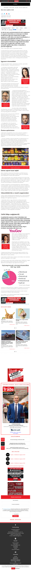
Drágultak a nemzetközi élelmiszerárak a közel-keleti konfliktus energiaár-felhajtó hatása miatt (7, 343)
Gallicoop (12, 304)
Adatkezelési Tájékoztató (7, 508)
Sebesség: (15, 29)
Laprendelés (15, 564)
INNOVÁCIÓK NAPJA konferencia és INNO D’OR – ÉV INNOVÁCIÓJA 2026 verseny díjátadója (17, 448)
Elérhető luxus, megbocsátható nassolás (22, 320)
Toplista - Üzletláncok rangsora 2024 (17, 454)
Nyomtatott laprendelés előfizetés (16, 425)
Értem (13, 568)
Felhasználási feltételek (15, 560)
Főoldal (15, 556)
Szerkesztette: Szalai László (6, 15)
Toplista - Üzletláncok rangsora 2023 (17, 458)
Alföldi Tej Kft (7, 304)
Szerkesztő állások (15, 549)
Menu (15, 4)
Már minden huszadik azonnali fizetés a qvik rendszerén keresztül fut (22, 342)
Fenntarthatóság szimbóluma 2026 (17, 439)
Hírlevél (16, 1)
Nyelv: (5, 29)
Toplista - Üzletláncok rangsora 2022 (17, 463)
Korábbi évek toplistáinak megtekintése (15, 465)
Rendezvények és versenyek (15, 563)
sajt (28, 304)
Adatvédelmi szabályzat (15, 559)
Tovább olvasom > (12, 324)
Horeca (15, 548)
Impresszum (15, 557)
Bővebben (17, 568)
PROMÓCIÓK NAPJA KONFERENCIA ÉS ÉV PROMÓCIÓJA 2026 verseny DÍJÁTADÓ (17, 444)
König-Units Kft (17, 304)
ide (13, 427)
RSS (15, 562)
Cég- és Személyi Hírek (15, 545)
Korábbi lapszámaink (16, 423)
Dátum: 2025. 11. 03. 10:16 (5, 16)
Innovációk (15, 547)
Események (15, 546)
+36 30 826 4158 (5, 1)
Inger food (3, 319)
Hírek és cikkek (15, 542)
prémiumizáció (24, 304)
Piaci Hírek (15, 544)
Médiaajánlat (15, 558)
